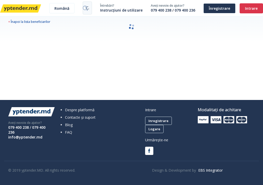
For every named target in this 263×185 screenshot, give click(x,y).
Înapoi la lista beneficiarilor (29, 22)
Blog (69, 124)
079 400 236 (185, 10)
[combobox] (61, 8)
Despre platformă (80, 109)
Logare (154, 129)
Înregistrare (219, 8)
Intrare (251, 8)
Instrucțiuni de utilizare (121, 10)
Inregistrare (158, 120)
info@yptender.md (25, 137)
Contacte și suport (80, 117)
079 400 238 (161, 10)
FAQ (68, 132)
